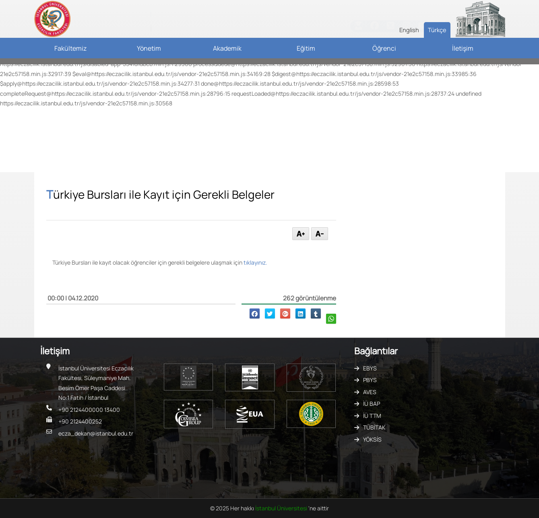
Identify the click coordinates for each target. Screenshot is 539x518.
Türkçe (437, 30)
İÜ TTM (372, 415)
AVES (369, 392)
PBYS (370, 380)
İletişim (462, 48)
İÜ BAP (371, 403)
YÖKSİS (372, 439)
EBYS (370, 368)
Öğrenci (384, 48)
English (409, 30)
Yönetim (149, 48)
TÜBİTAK (374, 427)
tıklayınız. (255, 262)
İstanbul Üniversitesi (281, 508)
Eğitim (306, 48)
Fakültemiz (70, 48)
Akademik (227, 48)
